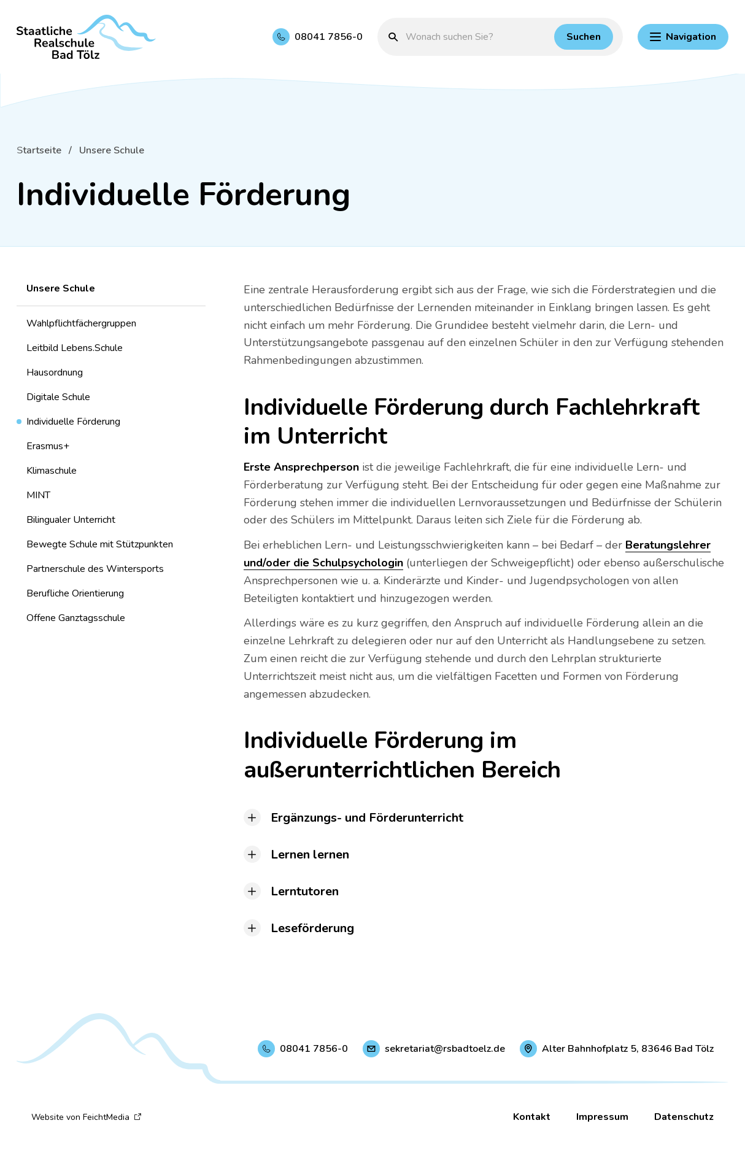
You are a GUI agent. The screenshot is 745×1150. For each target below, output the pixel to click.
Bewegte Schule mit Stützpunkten (99, 544)
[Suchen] (583, 37)
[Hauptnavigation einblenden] (683, 37)
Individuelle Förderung (73, 421)
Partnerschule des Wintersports (95, 569)
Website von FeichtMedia (86, 1117)
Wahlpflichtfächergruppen (81, 323)
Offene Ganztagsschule (75, 618)
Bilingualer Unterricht (70, 520)
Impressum (602, 1117)
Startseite (39, 150)
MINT (38, 495)
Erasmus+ (47, 446)
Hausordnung (54, 372)
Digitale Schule (58, 397)
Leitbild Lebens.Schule (74, 348)
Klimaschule (51, 470)
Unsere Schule (111, 150)
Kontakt (531, 1117)
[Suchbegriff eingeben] (476, 37)
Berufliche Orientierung (75, 593)
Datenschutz (684, 1117)
